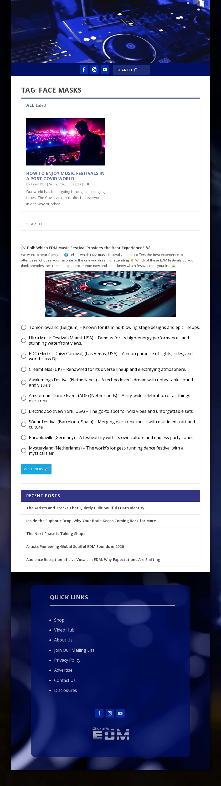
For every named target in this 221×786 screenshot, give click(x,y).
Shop (59, 619)
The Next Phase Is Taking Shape (55, 532)
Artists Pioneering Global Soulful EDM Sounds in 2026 (75, 545)
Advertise (63, 669)
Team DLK (38, 184)
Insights (75, 184)
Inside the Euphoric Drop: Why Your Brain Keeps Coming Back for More (91, 519)
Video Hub (64, 629)
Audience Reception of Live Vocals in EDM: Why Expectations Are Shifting (93, 558)
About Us (63, 639)
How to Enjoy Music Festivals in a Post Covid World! (65, 176)
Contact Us (65, 679)
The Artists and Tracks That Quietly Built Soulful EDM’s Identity (85, 506)
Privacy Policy (67, 659)
